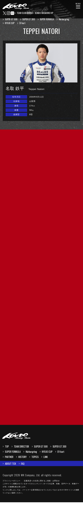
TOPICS (10, 472)
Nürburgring (67, 19)
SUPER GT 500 (12, 19)
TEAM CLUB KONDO (25, 13)
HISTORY (68, 466)
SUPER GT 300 (30, 19)
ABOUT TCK (13, 480)
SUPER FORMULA (49, 19)
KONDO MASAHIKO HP (45, 13)
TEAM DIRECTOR (29, 453)
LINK (26, 472)
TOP (8, 453)
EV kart (24, 23)
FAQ (30, 480)
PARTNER (50, 466)
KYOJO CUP (10, 23)
